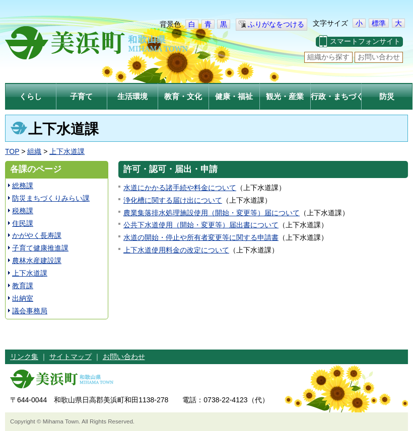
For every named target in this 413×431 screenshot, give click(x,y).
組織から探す (328, 57)
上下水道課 (67, 151)
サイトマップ (70, 357)
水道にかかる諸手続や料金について (179, 188)
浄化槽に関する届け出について (172, 200)
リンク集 (24, 357)
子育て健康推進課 (40, 248)
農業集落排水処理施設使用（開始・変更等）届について (211, 213)
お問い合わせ (379, 57)
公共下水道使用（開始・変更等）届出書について (201, 225)
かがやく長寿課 (36, 235)
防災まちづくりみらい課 (51, 198)
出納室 (22, 298)
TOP (12, 151)
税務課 (22, 211)
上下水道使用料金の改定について (176, 250)
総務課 (22, 186)
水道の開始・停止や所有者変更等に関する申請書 (201, 237)
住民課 (22, 223)
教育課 (22, 286)
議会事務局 (29, 311)
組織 (34, 151)
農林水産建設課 (36, 260)
